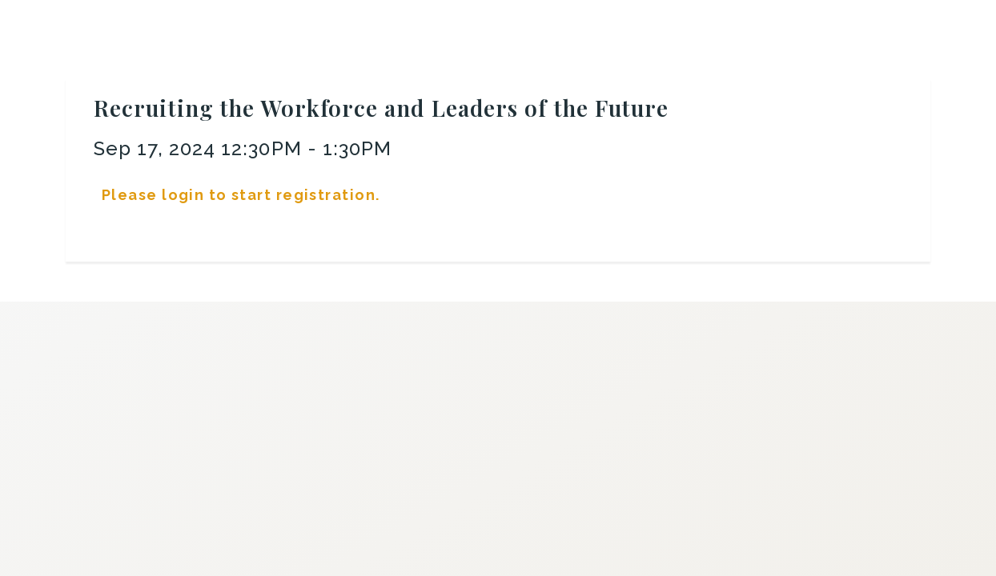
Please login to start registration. (241, 194)
